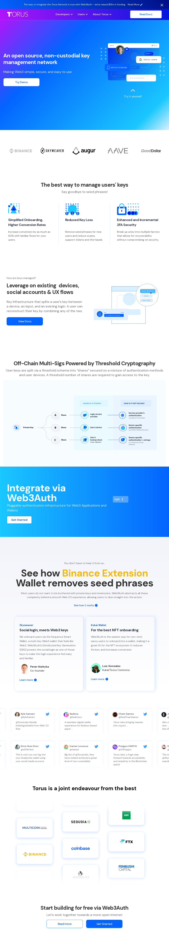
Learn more (26, 680)
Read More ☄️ (135, 4)
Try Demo (21, 82)
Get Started (19, 520)
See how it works (84, 605)
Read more (65, 924)
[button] (64, 14)
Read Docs (146, 14)
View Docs (25, 324)
